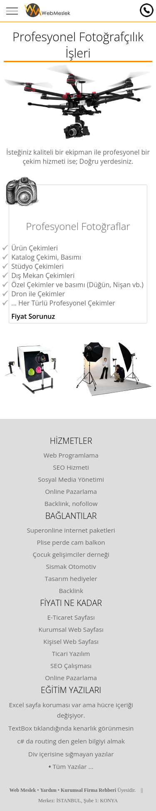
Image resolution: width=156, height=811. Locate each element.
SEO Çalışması (71, 665)
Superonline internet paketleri (71, 530)
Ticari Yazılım (71, 653)
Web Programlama (71, 455)
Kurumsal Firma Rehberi (88, 790)
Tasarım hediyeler (71, 578)
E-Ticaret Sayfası (70, 617)
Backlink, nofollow (71, 503)
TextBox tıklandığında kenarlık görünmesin (71, 728)
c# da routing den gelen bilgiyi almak (71, 741)
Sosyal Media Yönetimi (71, 479)
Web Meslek (22, 790)
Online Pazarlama (71, 491)
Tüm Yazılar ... (72, 766)
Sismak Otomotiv (71, 566)
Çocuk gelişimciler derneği (70, 554)
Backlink (71, 590)
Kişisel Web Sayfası (71, 641)
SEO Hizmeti (71, 467)
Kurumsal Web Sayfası (70, 629)
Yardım (48, 790)
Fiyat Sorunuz (33, 316)
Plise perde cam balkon (71, 542)
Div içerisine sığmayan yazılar (71, 754)
